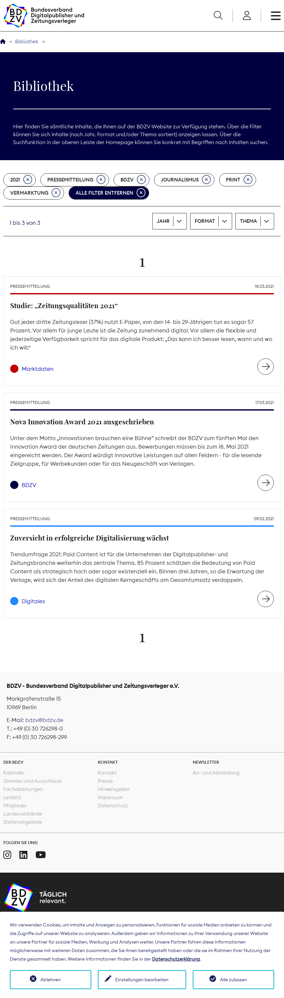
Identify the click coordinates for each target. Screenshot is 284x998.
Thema (248, 221)
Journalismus (186, 179)
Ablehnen (50, 980)
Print (239, 179)
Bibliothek (26, 41)
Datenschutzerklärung (176, 959)
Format (205, 221)
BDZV (133, 179)
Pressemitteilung (76, 179)
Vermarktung (35, 193)
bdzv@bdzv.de (44, 720)
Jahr (163, 221)
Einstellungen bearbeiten (141, 980)
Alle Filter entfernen (110, 193)
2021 (21, 179)
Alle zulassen (233, 980)
